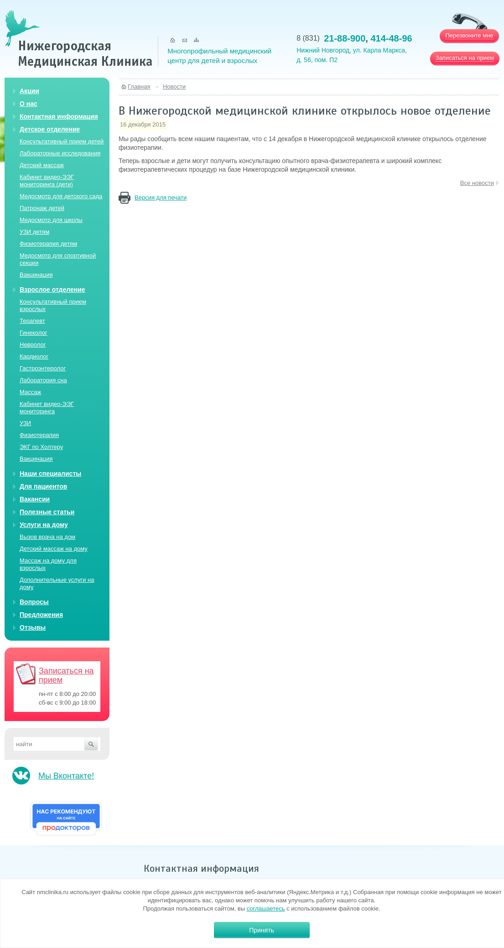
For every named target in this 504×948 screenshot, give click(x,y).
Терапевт (32, 320)
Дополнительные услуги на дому (57, 583)
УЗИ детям (34, 231)
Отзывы (33, 627)
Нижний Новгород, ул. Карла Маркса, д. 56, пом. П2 (351, 55)
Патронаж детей (42, 208)
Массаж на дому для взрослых (48, 564)
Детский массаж (42, 165)
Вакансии (35, 499)
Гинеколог (33, 332)
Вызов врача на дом (47, 536)
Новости (174, 86)
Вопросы (34, 602)
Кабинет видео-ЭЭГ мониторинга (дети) (47, 181)
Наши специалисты (50, 473)
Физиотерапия (39, 435)
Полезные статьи (47, 512)
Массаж (30, 392)
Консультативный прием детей (62, 141)
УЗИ (25, 423)
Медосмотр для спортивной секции (58, 259)
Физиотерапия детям (48, 243)
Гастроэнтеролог (43, 368)
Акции (29, 91)
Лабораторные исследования (60, 153)
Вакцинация (36, 274)
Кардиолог (34, 356)
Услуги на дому (44, 524)
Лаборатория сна (43, 380)
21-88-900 (344, 38)
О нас (28, 103)
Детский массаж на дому (54, 548)
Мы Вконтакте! (66, 775)
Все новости (477, 182)
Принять (261, 930)
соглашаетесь (266, 908)
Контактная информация (59, 116)
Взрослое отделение (52, 289)
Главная (139, 86)
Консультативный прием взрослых (53, 305)
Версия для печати (161, 197)
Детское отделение (50, 129)
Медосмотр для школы (51, 219)
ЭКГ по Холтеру (41, 446)
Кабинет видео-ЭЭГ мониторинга (47, 407)
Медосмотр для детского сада (61, 196)
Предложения (41, 614)
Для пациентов (43, 486)
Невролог (33, 344)
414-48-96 (391, 38)
